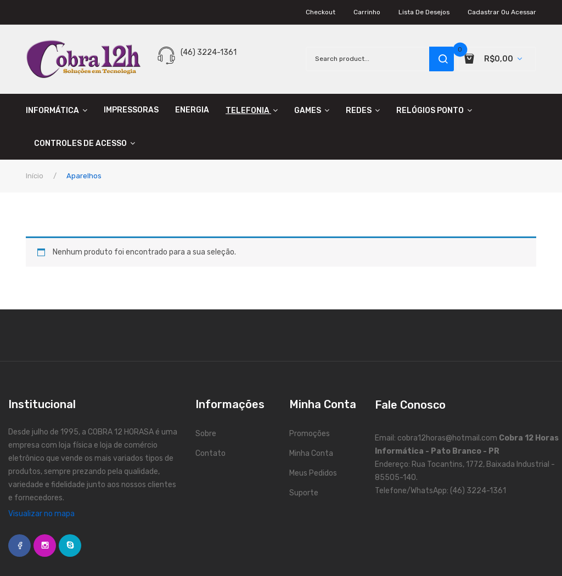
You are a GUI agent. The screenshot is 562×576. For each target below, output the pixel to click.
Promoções (309, 433)
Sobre (205, 433)
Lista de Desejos (423, 12)
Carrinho (366, 12)
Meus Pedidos (313, 473)
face (19, 545)
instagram (44, 545)
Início (34, 176)
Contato (210, 453)
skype (70, 545)
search (441, 59)
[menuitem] (60, 110)
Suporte (303, 493)
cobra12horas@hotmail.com (447, 438)
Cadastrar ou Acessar (502, 12)
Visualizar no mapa (41, 513)
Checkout (320, 12)
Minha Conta (311, 453)
